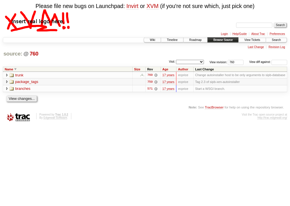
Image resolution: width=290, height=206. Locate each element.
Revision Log (277, 47)
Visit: (172, 61)
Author (183, 69)
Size (137, 69)
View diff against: (268, 62)
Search (276, 39)
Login (224, 33)
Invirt (132, 6)
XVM (153, 6)
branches (22, 89)
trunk (19, 75)
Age (165, 69)
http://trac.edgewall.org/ (272, 117)
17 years (168, 75)
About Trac (258, 33)
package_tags (26, 82)
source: (12, 54)
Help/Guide (239, 33)
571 (150, 88)
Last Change (256, 47)
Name (9, 69)
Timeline (172, 39)
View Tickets (252, 39)
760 (34, 54)
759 (150, 82)
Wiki (152, 39)
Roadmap (195, 39)
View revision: (218, 62)
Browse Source (223, 39)
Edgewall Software (55, 117)
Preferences (277, 33)
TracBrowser (214, 107)
